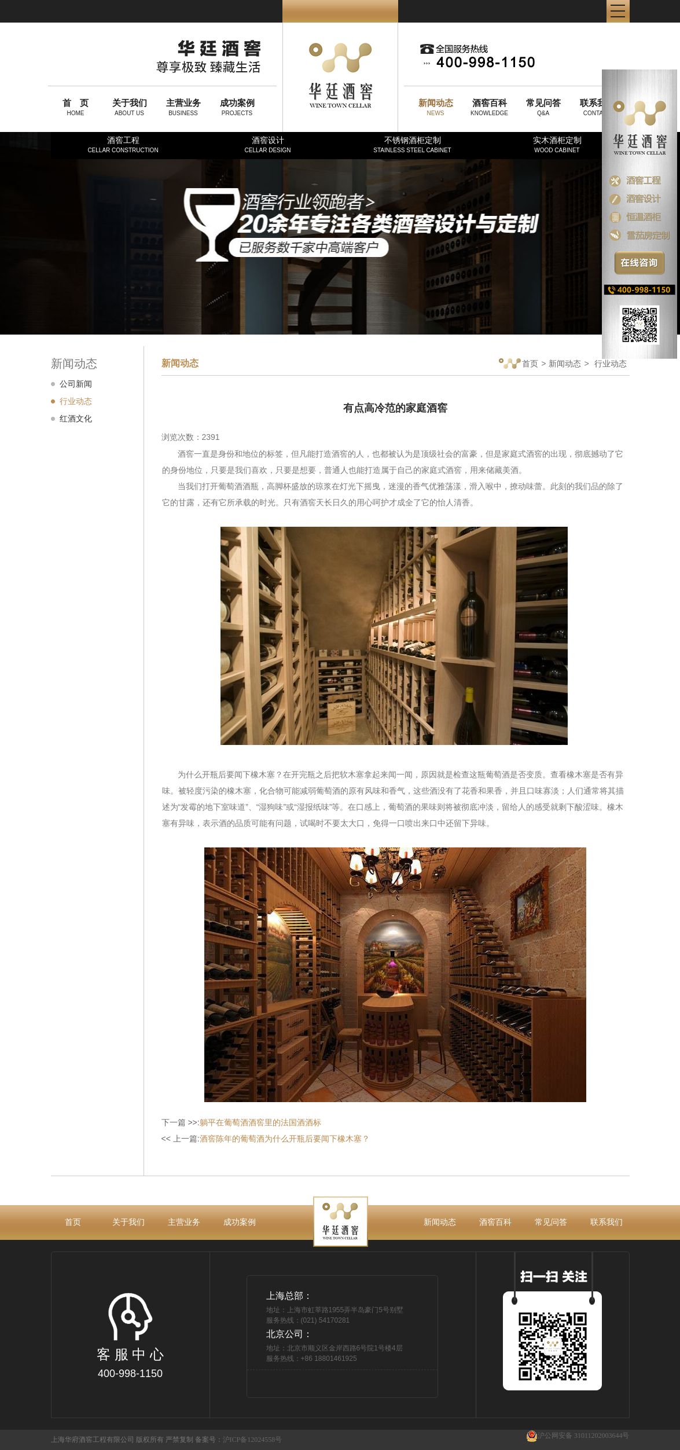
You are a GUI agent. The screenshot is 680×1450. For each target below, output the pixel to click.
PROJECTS (237, 107)
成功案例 (239, 1222)
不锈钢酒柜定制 (412, 144)
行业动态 (76, 401)
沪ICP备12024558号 (252, 1440)
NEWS (436, 107)
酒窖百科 (495, 1222)
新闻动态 (565, 363)
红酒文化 (76, 418)
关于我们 (128, 1222)
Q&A (543, 107)
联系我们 (606, 1222)
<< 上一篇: (265, 1138)
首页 (518, 364)
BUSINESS (183, 107)
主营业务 (184, 1222)
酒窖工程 (122, 144)
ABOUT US (130, 107)
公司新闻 (76, 383)
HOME (76, 107)
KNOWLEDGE (490, 107)
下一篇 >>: (241, 1122)
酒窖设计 (267, 144)
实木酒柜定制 (557, 144)
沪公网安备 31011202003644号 (578, 1435)
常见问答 (551, 1222)
